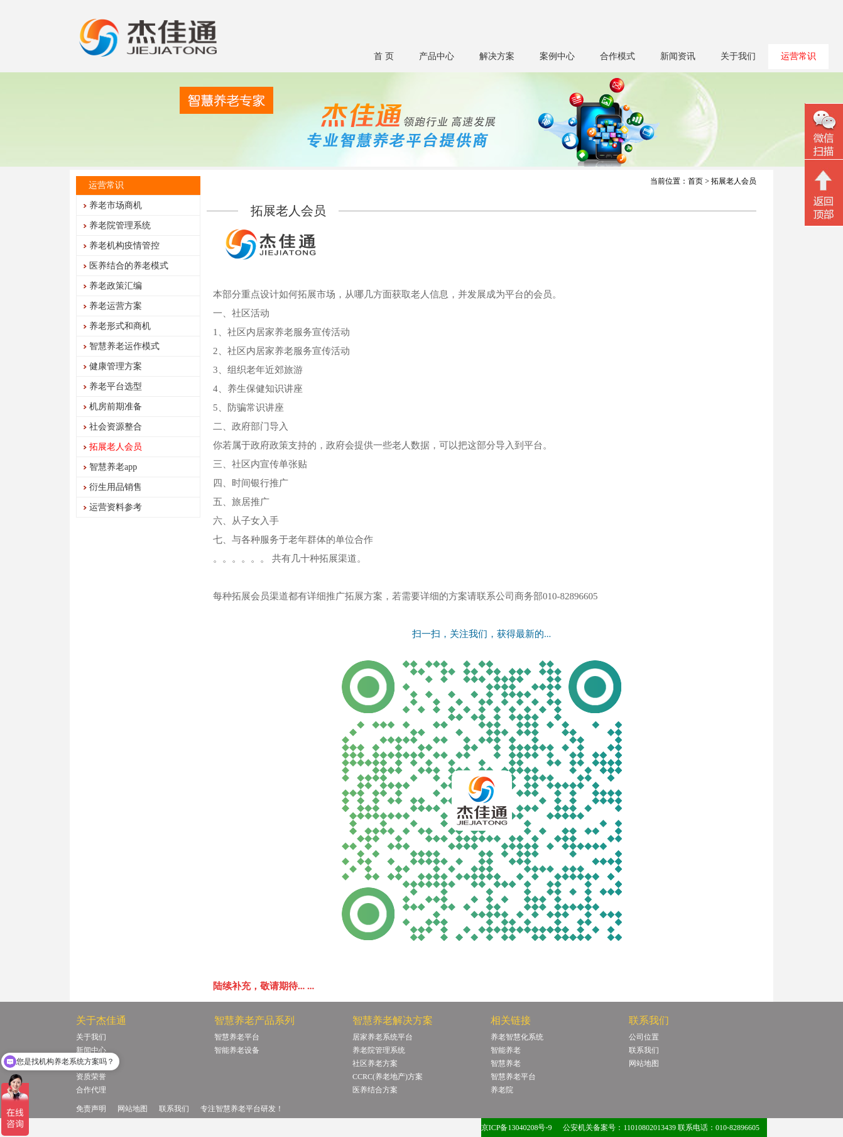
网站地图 (644, 1063)
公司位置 (644, 1037)
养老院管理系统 (120, 225)
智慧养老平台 (236, 1037)
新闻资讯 (677, 56)
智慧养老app (113, 467)
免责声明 (91, 1108)
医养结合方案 (375, 1089)
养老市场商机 (115, 205)
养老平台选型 (115, 386)
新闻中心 (91, 1050)
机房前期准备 (115, 406)
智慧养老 (506, 1063)
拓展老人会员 (115, 447)
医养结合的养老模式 (128, 265)
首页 (695, 181)
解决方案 (496, 56)
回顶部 (824, 194)
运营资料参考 (115, 507)
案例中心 (557, 56)
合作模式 (617, 56)
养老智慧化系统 (517, 1037)
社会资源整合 (115, 426)
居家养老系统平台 (382, 1037)
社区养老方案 (375, 1063)
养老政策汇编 (115, 286)
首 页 (384, 56)
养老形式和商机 (120, 326)
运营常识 (798, 56)
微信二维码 (824, 133)
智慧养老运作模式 (124, 346)
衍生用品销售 (115, 487)
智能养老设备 (236, 1050)
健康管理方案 (115, 366)
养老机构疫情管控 (124, 245)
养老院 (502, 1089)
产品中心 (436, 56)
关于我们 (738, 56)
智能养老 (506, 1050)
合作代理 (91, 1089)
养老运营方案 (115, 306)
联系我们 (644, 1050)
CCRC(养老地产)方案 (387, 1076)
